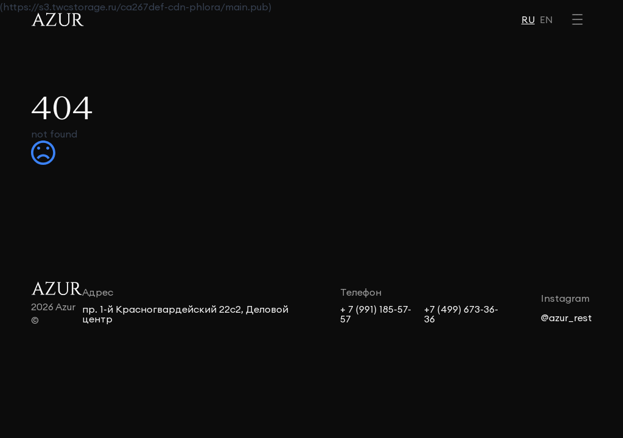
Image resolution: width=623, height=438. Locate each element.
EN (546, 19)
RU (528, 19)
